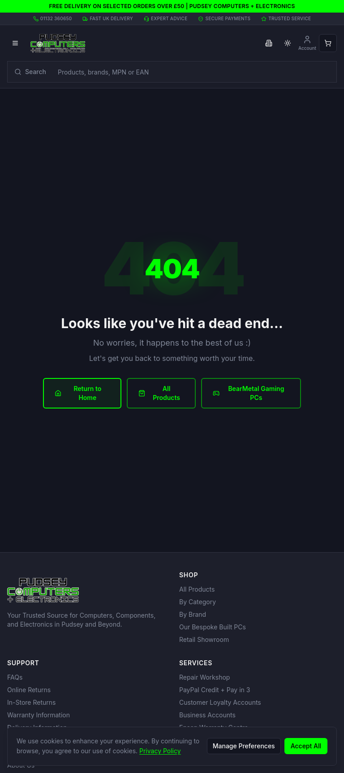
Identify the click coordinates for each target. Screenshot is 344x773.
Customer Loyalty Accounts (220, 702)
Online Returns (29, 690)
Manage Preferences (244, 746)
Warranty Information (38, 715)
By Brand (192, 614)
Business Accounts (207, 715)
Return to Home (78, 393)
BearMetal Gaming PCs (248, 393)
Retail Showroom (204, 639)
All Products (159, 393)
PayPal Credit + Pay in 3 (214, 690)
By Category (197, 602)
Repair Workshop (204, 677)
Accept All (306, 746)
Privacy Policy (160, 751)
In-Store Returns (31, 702)
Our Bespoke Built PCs (212, 627)
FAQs (14, 677)
